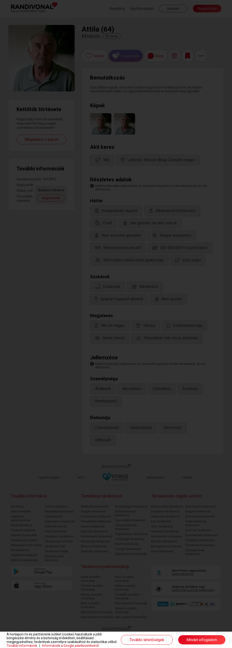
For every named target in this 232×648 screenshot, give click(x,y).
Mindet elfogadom (202, 640)
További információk (22, 646)
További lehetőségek (146, 640)
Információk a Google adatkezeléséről (70, 646)
